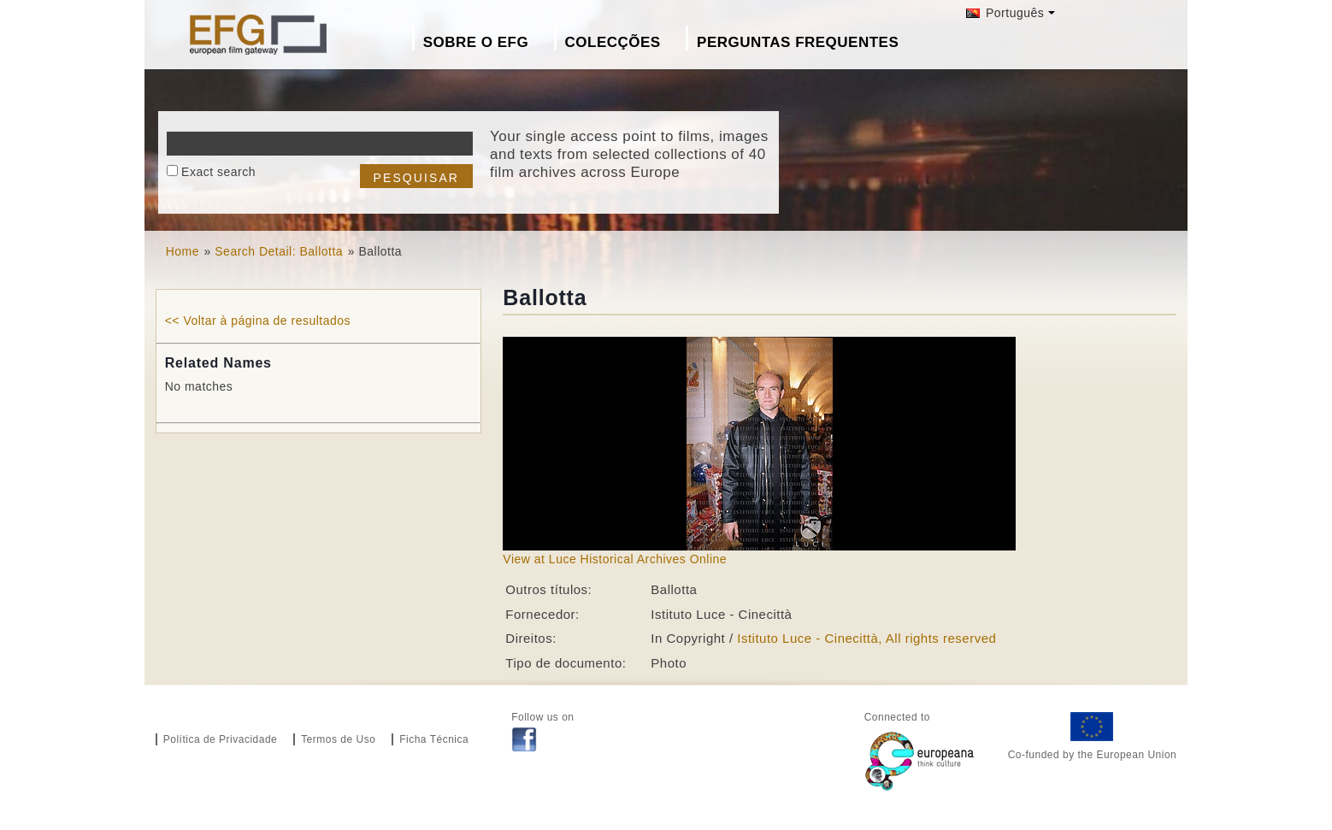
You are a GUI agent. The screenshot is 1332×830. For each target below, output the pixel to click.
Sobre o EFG (475, 42)
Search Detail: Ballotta (279, 251)
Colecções (613, 42)
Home (182, 251)
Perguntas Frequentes (798, 42)
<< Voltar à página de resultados (258, 320)
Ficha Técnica (434, 739)
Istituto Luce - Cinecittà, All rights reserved (866, 638)
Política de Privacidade (220, 739)
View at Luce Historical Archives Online (615, 559)
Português (1005, 13)
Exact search (218, 172)
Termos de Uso (338, 739)
